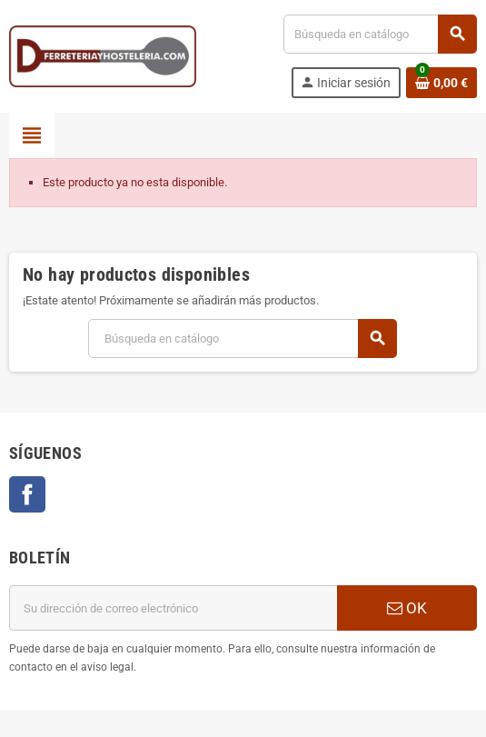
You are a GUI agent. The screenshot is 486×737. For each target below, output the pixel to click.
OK (407, 608)
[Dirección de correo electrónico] (173, 608)
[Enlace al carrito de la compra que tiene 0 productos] (441, 82)
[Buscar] (379, 34)
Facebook (27, 494)
